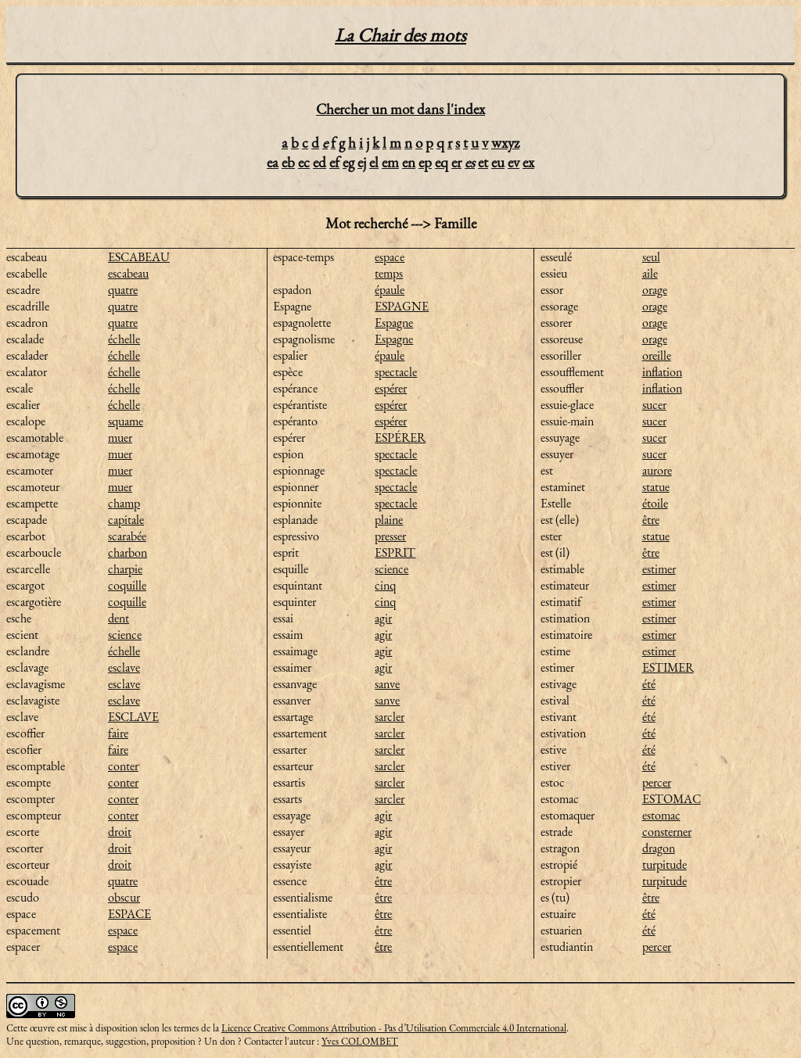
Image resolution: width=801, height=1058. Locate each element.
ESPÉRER (400, 437)
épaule (389, 290)
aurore (657, 470)
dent (118, 618)
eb (288, 162)
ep (425, 162)
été (649, 684)
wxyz (505, 142)
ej (361, 162)
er (456, 162)
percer (656, 782)
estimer (659, 569)
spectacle (396, 372)
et (483, 162)
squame (125, 421)
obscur (124, 897)
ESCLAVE (133, 716)
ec (304, 162)
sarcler (389, 716)
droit (119, 831)
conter (123, 766)
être (383, 881)
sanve (387, 684)
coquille (127, 585)
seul (651, 257)
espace (123, 930)
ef (334, 162)
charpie (125, 569)
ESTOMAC (671, 799)
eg (348, 162)
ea (272, 162)
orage (654, 290)
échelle (124, 339)
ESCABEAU (139, 257)
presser (390, 536)
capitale (126, 519)
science (125, 634)
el (374, 162)
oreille (656, 355)
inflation (662, 372)
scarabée (127, 536)
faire (118, 733)
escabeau (128, 273)
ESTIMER (668, 667)
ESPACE (129, 914)
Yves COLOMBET (359, 1041)
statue (656, 487)
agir (383, 618)
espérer (391, 388)
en (408, 162)
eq (441, 162)
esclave (124, 667)
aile (650, 273)
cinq (385, 585)
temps (389, 273)
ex (528, 162)
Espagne (394, 322)
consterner (666, 831)
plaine (389, 519)
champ (124, 503)
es (470, 162)
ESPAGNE (402, 306)
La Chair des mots (400, 35)
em (390, 162)
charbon (127, 552)
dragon (658, 848)
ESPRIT (395, 552)
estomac (661, 815)
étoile (655, 503)
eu (498, 162)
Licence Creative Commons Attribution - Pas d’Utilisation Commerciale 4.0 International (393, 1028)
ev (513, 162)
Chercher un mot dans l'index (400, 109)
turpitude (664, 864)
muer (120, 437)
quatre (123, 290)
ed (319, 162)
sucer (654, 404)
